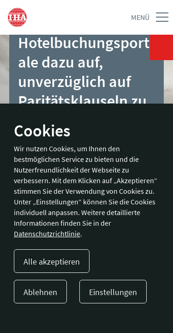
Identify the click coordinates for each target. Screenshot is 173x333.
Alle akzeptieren (52, 261)
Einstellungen (113, 292)
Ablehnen (40, 292)
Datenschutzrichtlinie (47, 233)
